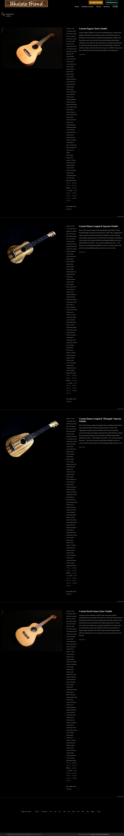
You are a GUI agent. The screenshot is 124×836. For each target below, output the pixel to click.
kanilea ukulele (69, 89)
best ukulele (73, 46)
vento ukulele (73, 170)
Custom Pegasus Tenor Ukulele (93, 28)
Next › (93, 811)
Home (77, 7)
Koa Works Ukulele (70, 102)
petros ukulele (73, 342)
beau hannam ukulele (71, 38)
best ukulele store (70, 48)
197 (60, 811)
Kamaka (72, 86)
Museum (107, 7)
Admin (39, 834)
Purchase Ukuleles (96, 2)
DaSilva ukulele (70, 66)
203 (87, 811)
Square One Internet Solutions (100, 834)
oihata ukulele (69, 330)
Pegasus (72, 142)
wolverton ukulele (70, 177)
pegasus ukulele (70, 145)
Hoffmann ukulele (70, 664)
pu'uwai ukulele (70, 345)
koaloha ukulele (69, 104)
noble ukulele (69, 132)
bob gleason (69, 53)
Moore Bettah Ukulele (71, 127)
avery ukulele (73, 33)
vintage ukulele (70, 172)
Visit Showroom (111, 2)
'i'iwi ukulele (69, 31)
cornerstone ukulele (70, 59)
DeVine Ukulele (70, 69)
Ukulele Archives (87, 7)
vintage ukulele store (71, 175)
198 (64, 811)
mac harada (73, 314)
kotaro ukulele (73, 107)
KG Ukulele (73, 677)
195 (51, 811)
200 (73, 811)
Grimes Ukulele (70, 76)
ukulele (68, 167)
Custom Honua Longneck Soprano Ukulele (98, 226)
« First (37, 811)
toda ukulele (69, 162)
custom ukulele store (71, 64)
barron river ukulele (70, 36)
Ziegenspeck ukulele (71, 180)
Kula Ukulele (69, 109)
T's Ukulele (72, 160)
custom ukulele (69, 61)
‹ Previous (44, 811)
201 (78, 811)
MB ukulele (72, 124)
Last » (99, 811)
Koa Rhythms (73, 99)
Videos (98, 7)
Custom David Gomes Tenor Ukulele (95, 611)
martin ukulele (69, 319)
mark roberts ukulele (71, 317)
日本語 (115, 7)
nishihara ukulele (70, 129)
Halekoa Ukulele (70, 79)
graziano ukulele (70, 74)
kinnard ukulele (70, 679)
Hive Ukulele (73, 661)
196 (55, 811)
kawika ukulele (69, 91)
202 (83, 811)
